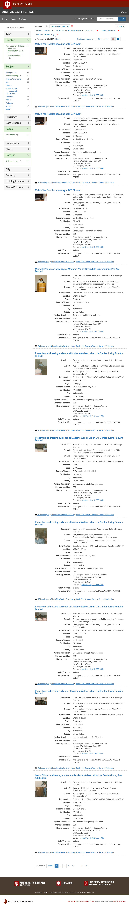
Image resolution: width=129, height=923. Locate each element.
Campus (10, 155)
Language (11, 117)
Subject (10, 66)
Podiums (9, 103)
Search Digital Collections (84, 19)
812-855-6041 (98, 95)
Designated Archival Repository (61, 892)
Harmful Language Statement (83, 892)
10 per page (103, 39)
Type (8, 34)
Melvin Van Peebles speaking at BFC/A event (58, 44)
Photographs (11, 72)
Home (4, 19)
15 (86, 866)
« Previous (41, 866)
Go (122, 19)
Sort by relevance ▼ (86, 39)
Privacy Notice (83, 901)
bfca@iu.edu (87, 95)
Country (10, 175)
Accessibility (72, 901)
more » (8, 109)
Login (124, 12)
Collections (12, 143)
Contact (22, 19)
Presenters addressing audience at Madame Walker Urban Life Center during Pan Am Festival (79, 354)
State (9, 149)
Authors (9, 106)
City (8, 169)
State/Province (14, 187)
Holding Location (15, 181)
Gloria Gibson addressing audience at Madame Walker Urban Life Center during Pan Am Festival (78, 776)
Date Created (13, 123)
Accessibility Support (42, 892)
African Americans (13, 79)
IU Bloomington (43, 106)
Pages (9, 129)
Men (7, 82)
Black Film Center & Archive (62, 106)
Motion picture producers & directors (11, 91)
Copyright (92, 901)
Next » (57, 39)
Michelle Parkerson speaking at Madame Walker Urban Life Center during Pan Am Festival (77, 270)
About (13, 19)
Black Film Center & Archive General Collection (95, 106)
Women (9, 85)
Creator (10, 40)
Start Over (120, 26)
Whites (8, 100)
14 (82, 866)
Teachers (9, 97)
